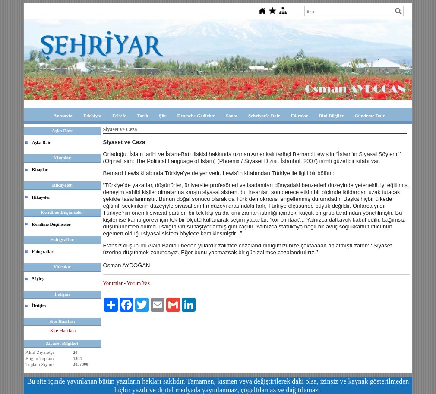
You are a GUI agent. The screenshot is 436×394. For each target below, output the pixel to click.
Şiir (162, 115)
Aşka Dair (41, 142)
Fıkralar (299, 115)
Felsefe (119, 115)
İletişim (39, 305)
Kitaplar (40, 169)
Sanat (231, 115)
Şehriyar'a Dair (264, 115)
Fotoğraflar (42, 251)
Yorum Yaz (138, 283)
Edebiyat (92, 115)
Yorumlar (113, 283)
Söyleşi (38, 278)
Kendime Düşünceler (51, 224)
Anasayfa (63, 115)
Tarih (142, 115)
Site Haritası (63, 331)
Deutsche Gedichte (196, 115)
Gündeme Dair (369, 115)
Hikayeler (41, 197)
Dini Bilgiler (331, 115)
